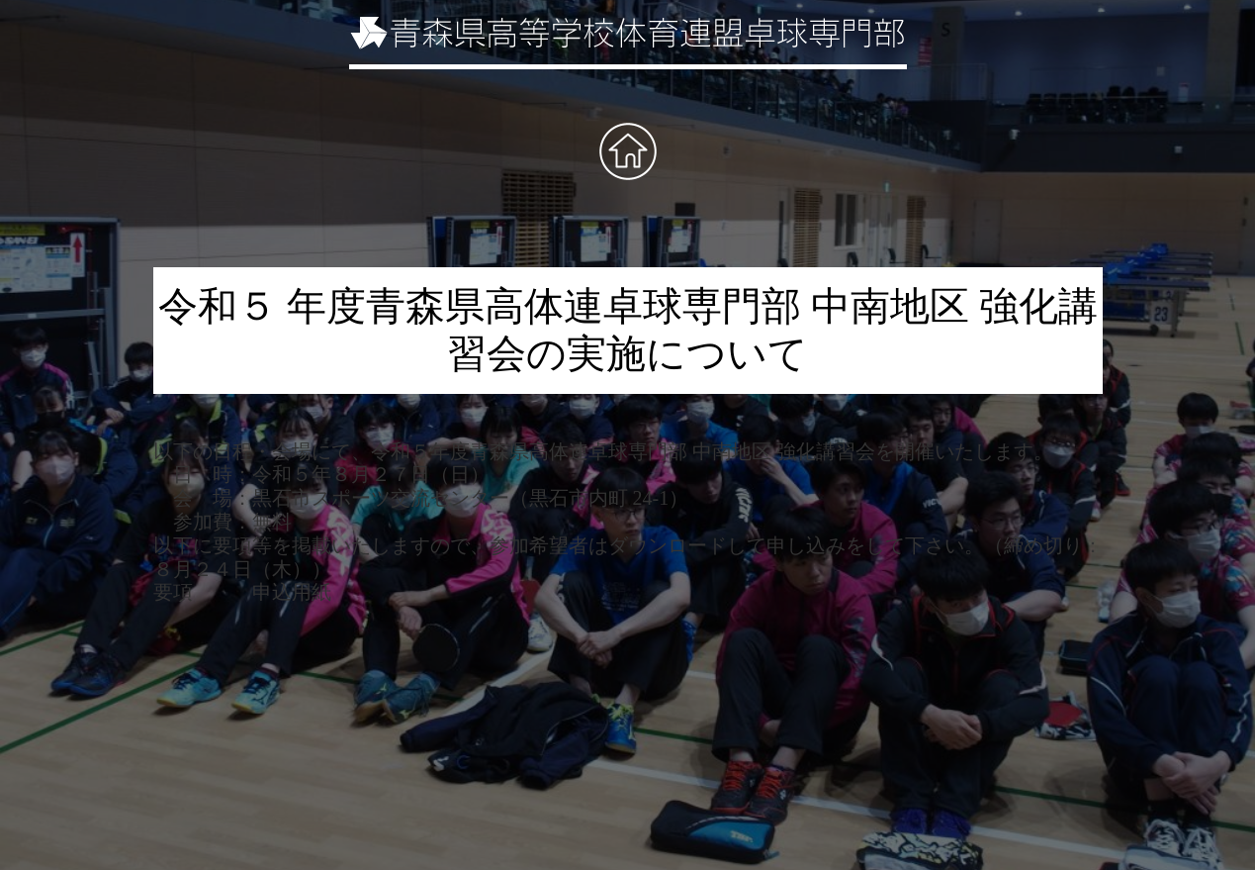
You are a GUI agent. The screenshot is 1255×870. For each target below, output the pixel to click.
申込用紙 (291, 592)
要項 (173, 592)
